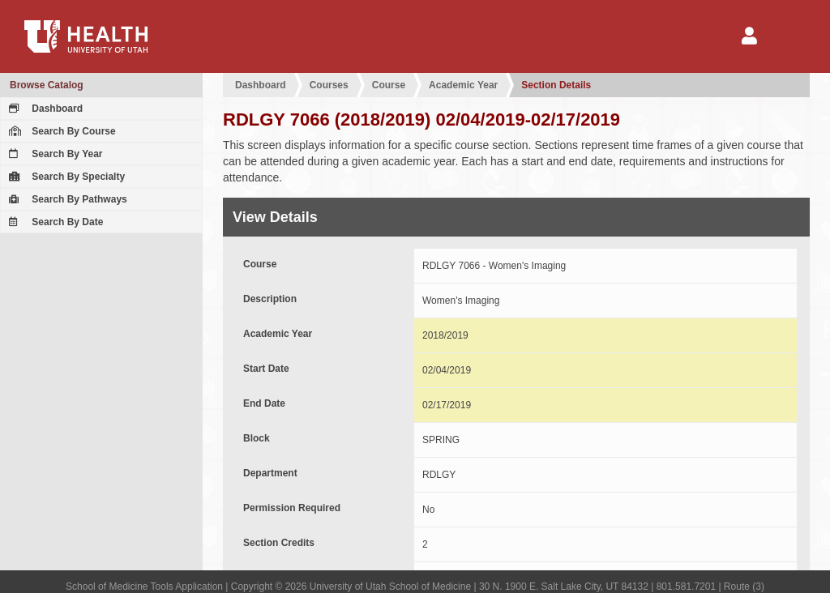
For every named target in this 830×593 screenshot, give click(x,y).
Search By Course (60, 131)
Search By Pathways (66, 199)
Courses (329, 85)
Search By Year (54, 154)
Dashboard (44, 108)
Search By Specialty (65, 176)
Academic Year (463, 85)
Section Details (556, 85)
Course (388, 85)
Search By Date (54, 222)
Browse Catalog (46, 85)
